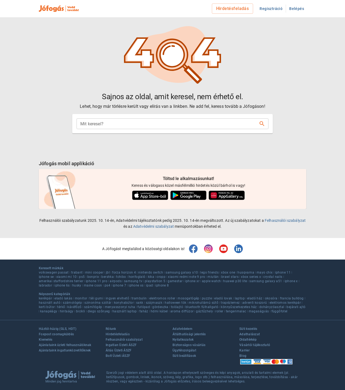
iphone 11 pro (96, 281)
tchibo (121, 277)
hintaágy (67, 311)
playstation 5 (155, 281)
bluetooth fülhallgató (201, 307)
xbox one (228, 272)
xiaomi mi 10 (66, 277)
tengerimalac (236, 311)
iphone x (291, 281)
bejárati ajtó (296, 307)
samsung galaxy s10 (181, 272)
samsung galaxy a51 (265, 281)
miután (213, 277)
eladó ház (255, 298)
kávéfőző (74, 307)
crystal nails (272, 277)
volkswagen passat (54, 272)
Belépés (296, 8)
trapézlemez (230, 303)
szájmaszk (154, 303)
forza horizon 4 (124, 272)
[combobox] (168, 123)
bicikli (80, 311)
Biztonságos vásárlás (188, 345)
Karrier (244, 350)
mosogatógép (188, 298)
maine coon (93, 285)
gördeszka (160, 307)
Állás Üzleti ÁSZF (119, 350)
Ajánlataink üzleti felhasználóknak (65, 345)
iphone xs (136, 285)
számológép (72, 303)
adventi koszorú (254, 303)
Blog (242, 356)
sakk (139, 303)
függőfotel (279, 311)
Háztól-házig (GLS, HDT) (57, 329)
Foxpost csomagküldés (56, 334)
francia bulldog (292, 298)
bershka (107, 277)
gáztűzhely (204, 311)
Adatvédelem (182, 329)
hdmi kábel (159, 311)
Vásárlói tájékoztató (254, 345)
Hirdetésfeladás (232, 8)
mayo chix (265, 272)
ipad (149, 285)
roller (219, 311)
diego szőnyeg (99, 311)
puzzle (207, 298)
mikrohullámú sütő (203, 303)
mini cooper (94, 272)
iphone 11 (283, 272)
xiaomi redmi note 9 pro (186, 277)
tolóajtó (177, 307)
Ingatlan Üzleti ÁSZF (121, 345)
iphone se (46, 277)
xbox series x (251, 277)
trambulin (139, 298)
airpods (116, 281)
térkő (61, 307)
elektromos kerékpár (285, 303)
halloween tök (175, 303)
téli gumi (96, 298)
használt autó (49, 303)
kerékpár (45, 298)
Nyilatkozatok (183, 339)
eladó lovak (223, 298)
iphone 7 (119, 285)
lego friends (209, 272)
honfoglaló (137, 277)
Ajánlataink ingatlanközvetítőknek (65, 350)
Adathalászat (249, 334)
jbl (108, 272)
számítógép (93, 307)
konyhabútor (124, 303)
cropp (161, 277)
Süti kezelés (248, 329)
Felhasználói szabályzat (285, 220)
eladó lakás (63, 298)
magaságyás (259, 311)
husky (76, 285)
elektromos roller (162, 298)
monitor (81, 298)
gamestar (175, 281)
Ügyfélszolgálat (184, 350)
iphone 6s (62, 285)
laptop (240, 298)
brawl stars (230, 277)
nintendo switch (150, 272)
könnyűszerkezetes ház (239, 307)
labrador (45, 285)
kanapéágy (48, 311)
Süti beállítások (184, 356)
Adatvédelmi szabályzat (153, 226)
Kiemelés (45, 339)
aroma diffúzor (182, 311)
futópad (143, 307)
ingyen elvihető (117, 298)
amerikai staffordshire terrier (61, 281)
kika (151, 277)
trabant (77, 272)
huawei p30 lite (235, 281)
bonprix (93, 277)
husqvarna (245, 272)
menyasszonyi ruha (120, 307)
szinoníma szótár (97, 303)
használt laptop (124, 311)
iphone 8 (162, 285)
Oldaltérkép (248, 339)
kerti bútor (47, 307)
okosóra (271, 298)
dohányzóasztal (271, 307)
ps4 (107, 285)
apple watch (211, 281)
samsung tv (133, 281)
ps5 (82, 277)
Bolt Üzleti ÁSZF (118, 356)
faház (143, 311)
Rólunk (111, 329)
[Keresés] (262, 123)
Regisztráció (271, 8)
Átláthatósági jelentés (189, 334)
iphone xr (192, 281)
